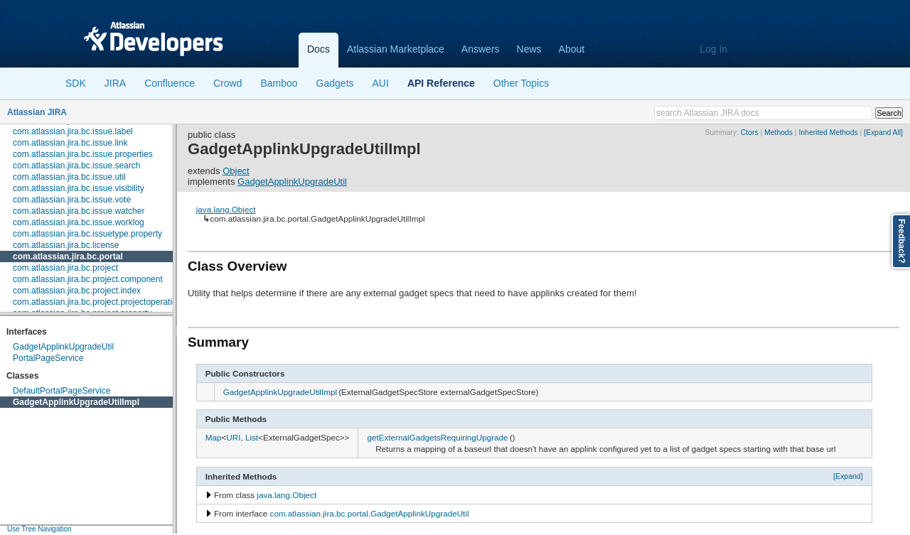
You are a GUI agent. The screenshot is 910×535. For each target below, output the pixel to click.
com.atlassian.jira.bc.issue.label (73, 131)
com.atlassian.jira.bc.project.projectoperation (97, 302)
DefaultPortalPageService (61, 391)
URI (233, 437)
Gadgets (335, 83)
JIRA (115, 83)
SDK (75, 83)
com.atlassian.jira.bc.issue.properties (83, 154)
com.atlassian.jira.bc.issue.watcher (78, 211)
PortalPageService (48, 358)
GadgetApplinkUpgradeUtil (63, 347)
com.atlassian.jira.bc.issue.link (70, 143)
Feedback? (901, 241)
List (251, 437)
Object (236, 171)
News (529, 49)
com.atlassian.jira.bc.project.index (77, 291)
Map (213, 437)
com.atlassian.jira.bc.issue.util (69, 177)
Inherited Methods (827, 132)
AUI (381, 83)
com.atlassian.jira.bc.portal (68, 256)
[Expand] (848, 476)
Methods (778, 132)
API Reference (441, 83)
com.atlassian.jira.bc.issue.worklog (78, 222)
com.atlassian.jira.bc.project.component (88, 279)
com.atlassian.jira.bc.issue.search (76, 166)
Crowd (227, 83)
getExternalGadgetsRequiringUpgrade (437, 437)
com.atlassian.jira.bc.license (66, 245)
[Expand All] (883, 132)
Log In (713, 49)
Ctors (750, 132)
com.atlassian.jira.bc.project (65, 268)
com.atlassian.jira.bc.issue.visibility (78, 188)
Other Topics (521, 83)
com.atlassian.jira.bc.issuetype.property (87, 234)
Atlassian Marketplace (395, 49)
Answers (480, 49)
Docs (318, 49)
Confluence (169, 83)
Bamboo (278, 83)
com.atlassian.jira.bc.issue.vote (72, 200)
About (572, 49)
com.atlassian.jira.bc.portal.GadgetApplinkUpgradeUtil (369, 513)
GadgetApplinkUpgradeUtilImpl (76, 402)
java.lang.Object (226, 209)
